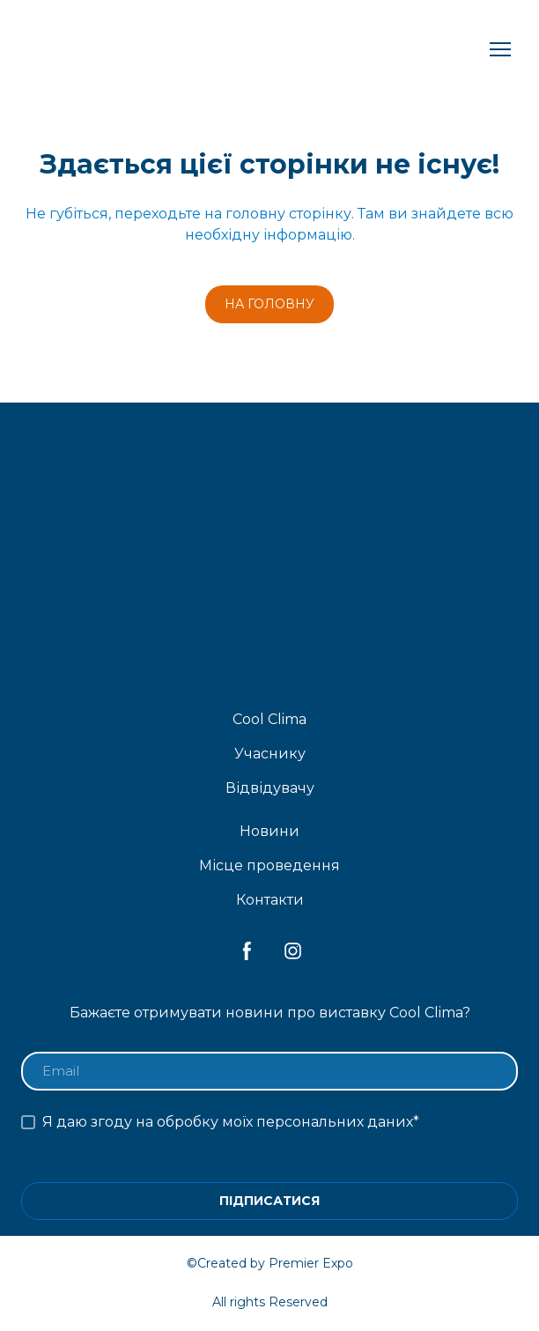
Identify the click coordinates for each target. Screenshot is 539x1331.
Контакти (270, 899)
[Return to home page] (175, 49)
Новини (269, 831)
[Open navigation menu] (500, 49)
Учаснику (270, 753)
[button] (269, 304)
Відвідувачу (269, 788)
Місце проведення (269, 865)
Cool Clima (269, 719)
